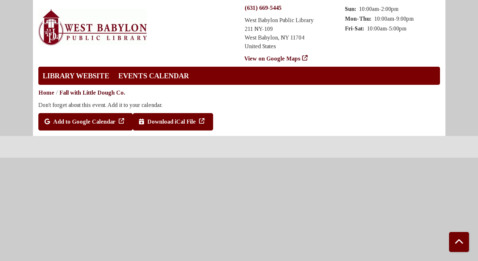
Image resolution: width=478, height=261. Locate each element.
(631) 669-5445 (263, 8)
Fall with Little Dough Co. (92, 93)
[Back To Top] (459, 242)
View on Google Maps (272, 58)
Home (46, 93)
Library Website (76, 76)
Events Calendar (153, 76)
